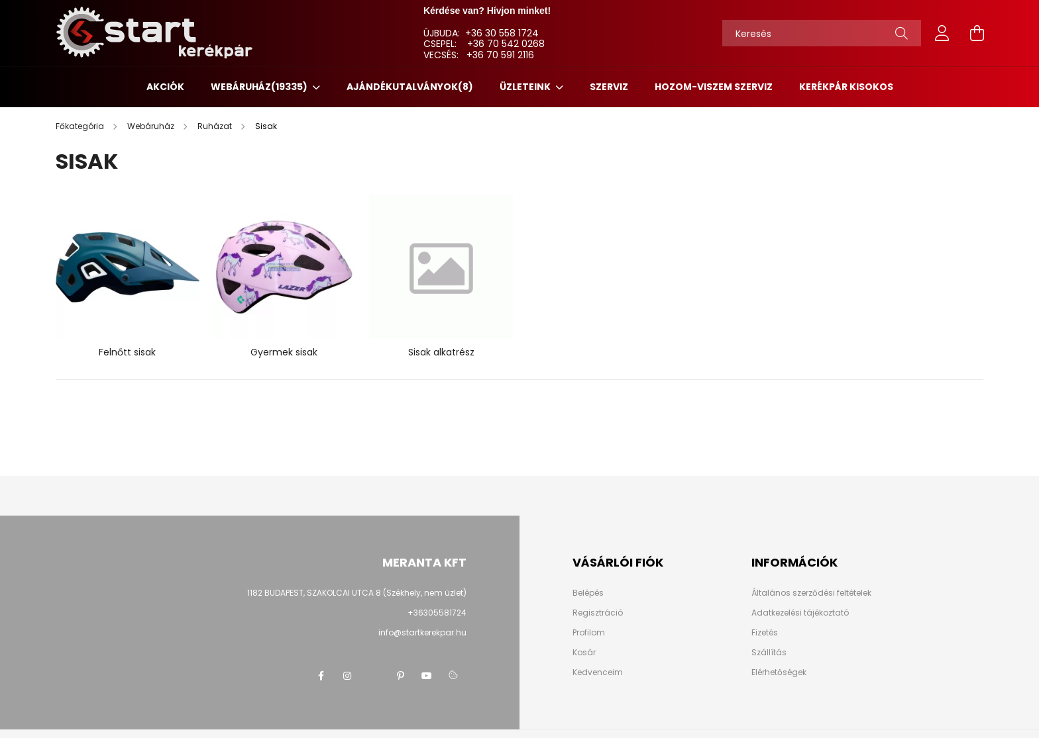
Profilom (589, 632)
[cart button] (976, 33)
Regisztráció (598, 613)
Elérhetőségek (778, 672)
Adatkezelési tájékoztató (800, 613)
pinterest (400, 676)
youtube (426, 676)
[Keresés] (821, 33)
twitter (373, 676)
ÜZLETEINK (526, 86)
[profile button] (942, 33)
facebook (320, 676)
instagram (347, 676)
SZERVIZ (609, 86)
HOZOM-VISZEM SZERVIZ (714, 86)
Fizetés (764, 632)
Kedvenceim (598, 672)
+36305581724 (437, 612)
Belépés (588, 593)
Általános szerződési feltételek (811, 593)
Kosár (584, 652)
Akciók (165, 86)
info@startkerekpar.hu (422, 632)
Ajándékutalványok (410, 86)
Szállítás (769, 652)
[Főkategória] (81, 126)
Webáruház (260, 86)
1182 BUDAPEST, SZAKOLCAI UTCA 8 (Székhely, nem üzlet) (356, 592)
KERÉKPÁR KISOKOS (846, 86)
